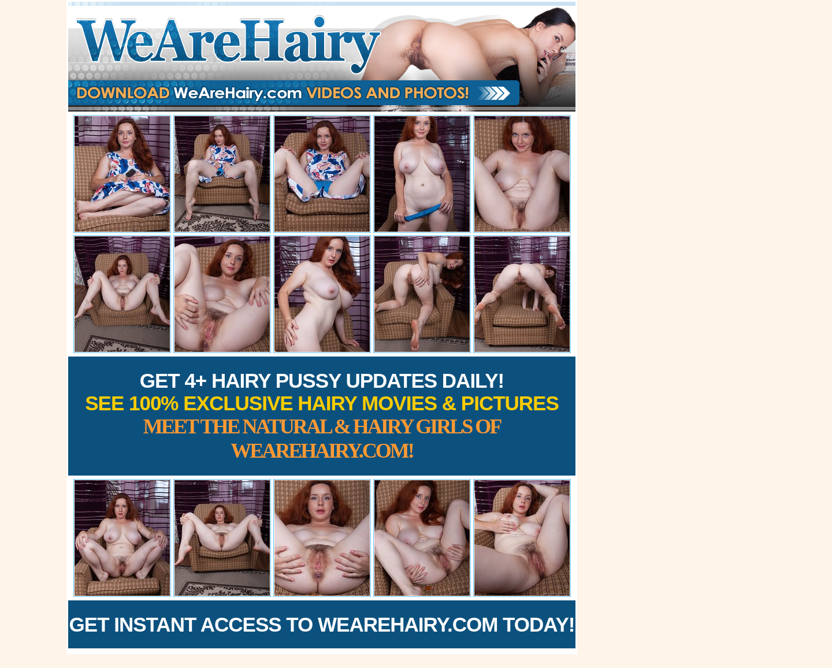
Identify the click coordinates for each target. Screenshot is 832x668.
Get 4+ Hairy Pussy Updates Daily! (322, 415)
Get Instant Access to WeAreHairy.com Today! (322, 624)
